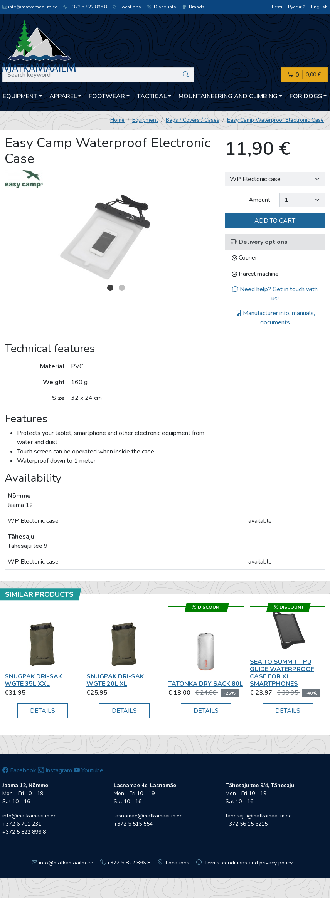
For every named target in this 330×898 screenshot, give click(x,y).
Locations (127, 7)
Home (117, 120)
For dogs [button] (306, 96)
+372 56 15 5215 (247, 824)
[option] (110, 237)
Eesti (277, 7)
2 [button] (122, 288)
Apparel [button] (63, 96)
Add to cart (274, 221)
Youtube (88, 770)
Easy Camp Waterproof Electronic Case (275, 120)
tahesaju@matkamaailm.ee (259, 815)
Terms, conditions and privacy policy (244, 862)
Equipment (145, 120)
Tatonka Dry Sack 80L (205, 684)
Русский (296, 7)
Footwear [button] (107, 96)
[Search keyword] (98, 74)
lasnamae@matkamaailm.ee (148, 815)
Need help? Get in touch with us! (275, 294)
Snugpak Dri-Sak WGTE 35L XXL (33, 680)
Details (42, 711)
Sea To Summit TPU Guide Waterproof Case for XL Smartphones (282, 673)
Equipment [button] (20, 96)
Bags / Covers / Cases (192, 120)
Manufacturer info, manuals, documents (275, 318)
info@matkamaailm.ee (29, 7)
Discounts (161, 7)
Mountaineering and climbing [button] (228, 96)
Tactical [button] (152, 96)
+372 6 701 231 (21, 824)
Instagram (55, 770)
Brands (193, 7)
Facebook (19, 770)
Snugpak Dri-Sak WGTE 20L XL (115, 680)
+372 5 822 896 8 (85, 7)
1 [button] (110, 288)
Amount (259, 200)
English (319, 7)
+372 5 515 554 (133, 824)
